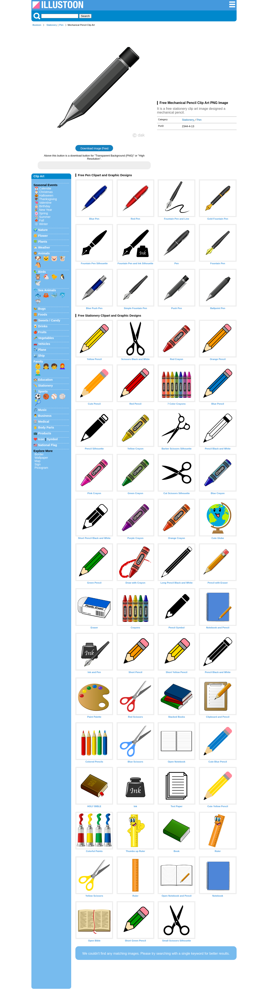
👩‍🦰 (62, 366)
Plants (42, 241)
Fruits (42, 332)
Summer (44, 217)
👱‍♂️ (38, 372)
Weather (44, 247)
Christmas (46, 192)
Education (45, 379)
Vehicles (44, 344)
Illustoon (36, 25)
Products (44, 433)
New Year (45, 209)
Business (45, 415)
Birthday (44, 206)
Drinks (43, 326)
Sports (43, 391)
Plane (42, 349)
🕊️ (38, 283)
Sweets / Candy (49, 320)
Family (38, 361)
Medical (43, 421)
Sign (38, 464)
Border (39, 454)
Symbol (52, 439)
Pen (61, 25)
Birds (42, 271)
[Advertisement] (197, 64)
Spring (43, 213)
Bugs (42, 308)
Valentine (45, 202)
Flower (43, 235)
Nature (43, 230)
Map (37, 461)
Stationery (51, 25)
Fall (41, 220)
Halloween (46, 195)
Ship (41, 355)
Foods (42, 314)
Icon (41, 439)
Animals (44, 253)
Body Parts (46, 427)
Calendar (45, 188)
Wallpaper (41, 457)
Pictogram (41, 467)
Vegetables (46, 338)
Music (42, 410)
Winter (43, 224)
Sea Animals (47, 290)
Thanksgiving (48, 199)
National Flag (47, 445)
